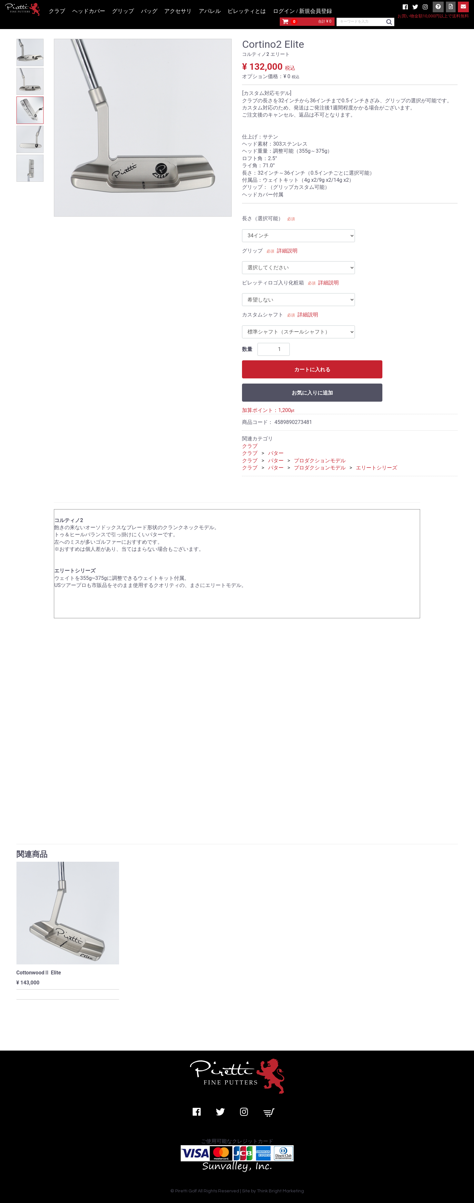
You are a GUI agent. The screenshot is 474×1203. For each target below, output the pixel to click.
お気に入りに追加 (312, 393)
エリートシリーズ (376, 468)
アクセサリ (178, 11)
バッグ (149, 11)
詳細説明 (287, 251)
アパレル (210, 11)
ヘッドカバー (88, 11)
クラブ (57, 11)
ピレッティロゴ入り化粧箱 (273, 283)
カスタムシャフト (262, 315)
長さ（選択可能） (262, 218)
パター (276, 453)
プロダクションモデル (320, 461)
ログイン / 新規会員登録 (302, 11)
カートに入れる (312, 369)
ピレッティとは (246, 11)
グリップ (123, 11)
